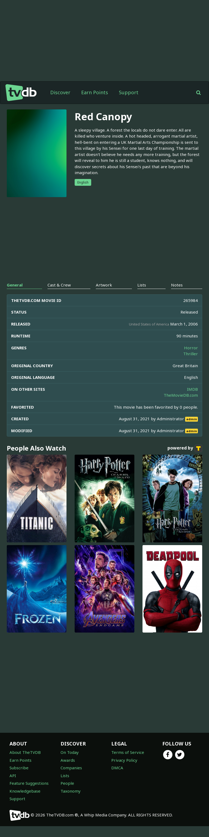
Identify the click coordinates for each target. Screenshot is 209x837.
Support (128, 103)
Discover (60, 103)
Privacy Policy (124, 771)
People (67, 794)
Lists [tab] (141, 295)
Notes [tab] (177, 295)
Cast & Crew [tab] (59, 295)
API (13, 786)
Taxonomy (71, 802)
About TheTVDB (25, 763)
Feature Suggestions (29, 794)
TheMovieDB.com (181, 406)
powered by (184, 459)
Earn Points (94, 103)
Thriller (190, 364)
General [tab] (15, 295)
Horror (191, 358)
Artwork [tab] (104, 295)
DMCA (117, 778)
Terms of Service (127, 763)
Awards (68, 771)
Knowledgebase (25, 802)
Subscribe (19, 778)
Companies (71, 778)
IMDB (192, 400)
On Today (70, 763)
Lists (65, 786)
